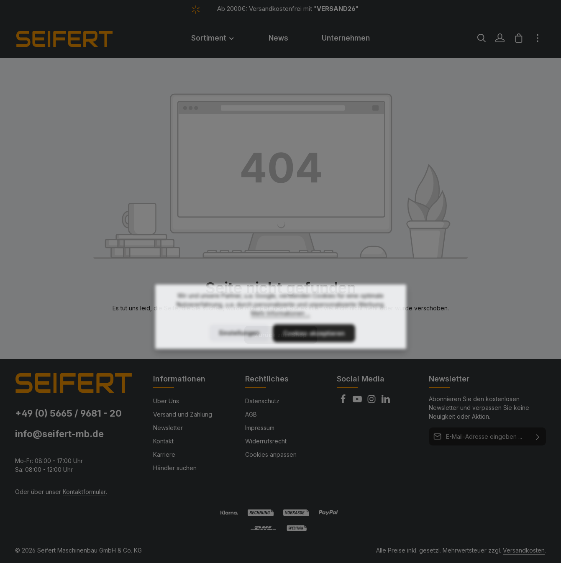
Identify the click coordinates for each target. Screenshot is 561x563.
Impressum (259, 427)
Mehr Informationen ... (280, 334)
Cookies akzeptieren (314, 354)
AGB (251, 414)
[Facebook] (343, 401)
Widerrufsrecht (266, 441)
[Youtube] (358, 401)
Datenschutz (262, 400)
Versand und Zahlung (182, 414)
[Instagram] (372, 401)
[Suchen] (481, 38)
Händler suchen (175, 467)
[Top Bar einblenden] (537, 38)
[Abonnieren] (538, 436)
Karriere (164, 454)
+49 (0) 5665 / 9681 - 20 (68, 413)
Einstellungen (239, 354)
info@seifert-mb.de (59, 433)
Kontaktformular (84, 491)
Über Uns (166, 400)
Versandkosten (524, 550)
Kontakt (163, 441)
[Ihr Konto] (500, 38)
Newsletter (168, 427)
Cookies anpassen (271, 454)
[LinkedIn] (385, 401)
